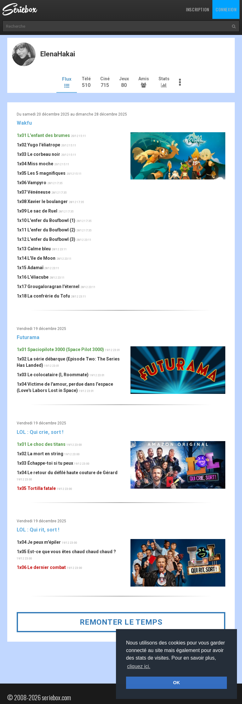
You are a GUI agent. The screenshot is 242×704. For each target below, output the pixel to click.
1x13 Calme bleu (34, 248)
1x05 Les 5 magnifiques (41, 172)
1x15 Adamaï (30, 267)
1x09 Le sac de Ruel (37, 210)
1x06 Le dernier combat (41, 566)
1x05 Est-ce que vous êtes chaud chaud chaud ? (66, 551)
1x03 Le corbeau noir (38, 153)
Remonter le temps (121, 621)
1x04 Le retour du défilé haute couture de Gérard (67, 471)
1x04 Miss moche (35, 163)
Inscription (197, 9)
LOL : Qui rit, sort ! (38, 529)
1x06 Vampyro (31, 182)
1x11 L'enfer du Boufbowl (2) (46, 229)
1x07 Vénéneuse (33, 191)
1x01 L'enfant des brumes (43, 134)
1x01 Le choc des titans (41, 443)
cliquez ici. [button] (138, 666)
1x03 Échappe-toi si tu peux (45, 462)
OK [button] (176, 682)
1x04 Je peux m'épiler (39, 541)
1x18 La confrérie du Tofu (43, 295)
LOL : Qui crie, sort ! (40, 431)
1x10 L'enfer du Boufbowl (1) (46, 219)
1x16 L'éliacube (33, 276)
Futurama (28, 337)
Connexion (226, 9)
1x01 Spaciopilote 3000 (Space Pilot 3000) (60, 348)
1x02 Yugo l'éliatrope (38, 144)
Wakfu (24, 122)
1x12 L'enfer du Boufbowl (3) (46, 238)
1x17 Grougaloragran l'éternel (48, 285)
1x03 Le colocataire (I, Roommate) (53, 374)
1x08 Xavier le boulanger (42, 200)
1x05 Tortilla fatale (36, 487)
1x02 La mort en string (40, 453)
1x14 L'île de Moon (36, 257)
